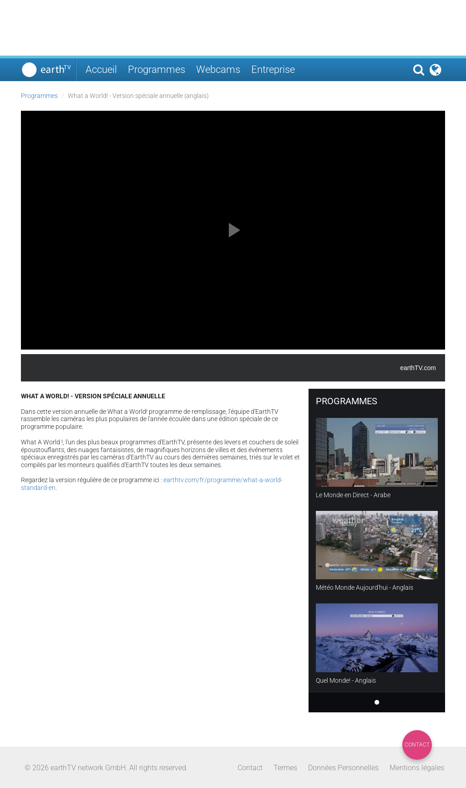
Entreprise (273, 69)
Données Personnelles (343, 767)
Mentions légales (417, 767)
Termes (285, 767)
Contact (417, 745)
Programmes (156, 69)
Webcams (218, 69)
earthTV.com (418, 367)
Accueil (101, 69)
